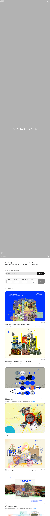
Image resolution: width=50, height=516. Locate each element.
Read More (33, 401)
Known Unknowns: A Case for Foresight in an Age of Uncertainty (18, 361)
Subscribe (40, 273)
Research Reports (3, 256)
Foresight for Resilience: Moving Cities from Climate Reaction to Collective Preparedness (20, 435)
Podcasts (2, 253)
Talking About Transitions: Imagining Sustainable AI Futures (17, 324)
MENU (44, 1)
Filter (41, 281)
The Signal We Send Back (9, 399)
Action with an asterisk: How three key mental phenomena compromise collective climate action (21, 470)
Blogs (2, 252)
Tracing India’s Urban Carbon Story (11, 506)
